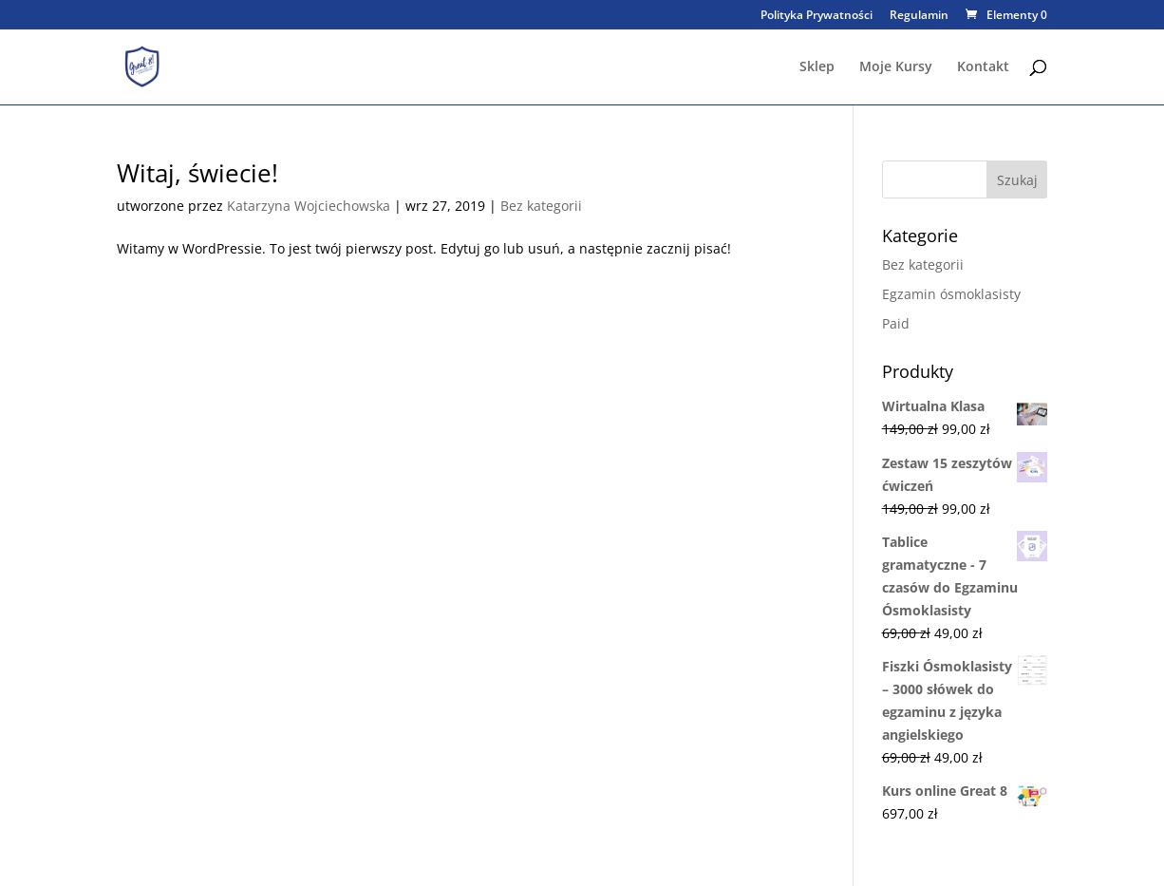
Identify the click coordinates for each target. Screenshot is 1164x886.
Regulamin (919, 16)
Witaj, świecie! (197, 173)
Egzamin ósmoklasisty (951, 294)
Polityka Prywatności (816, 16)
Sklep (817, 67)
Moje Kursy (895, 67)
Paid (896, 323)
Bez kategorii (541, 206)
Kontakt (983, 67)
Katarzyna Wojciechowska (308, 206)
